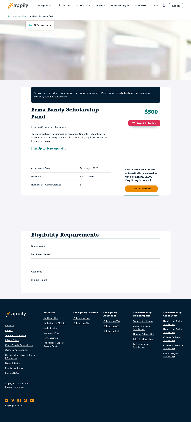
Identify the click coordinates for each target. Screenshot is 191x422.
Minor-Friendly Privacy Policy (19, 345)
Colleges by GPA (111, 321)
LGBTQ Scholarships (143, 339)
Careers (9, 330)
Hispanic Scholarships (143, 334)
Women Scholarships (143, 321)
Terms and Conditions (15, 335)
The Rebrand (49, 343)
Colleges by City (81, 323)
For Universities (50, 318)
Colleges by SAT (111, 331)
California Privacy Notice (17, 350)
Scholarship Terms (14, 368)
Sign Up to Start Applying (48, 148)
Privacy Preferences (14, 387)
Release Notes (12, 373)
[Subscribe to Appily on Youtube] (32, 400)
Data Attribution (12, 363)
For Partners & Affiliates (54, 323)
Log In (176, 5)
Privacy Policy (12, 340)
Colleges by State (81, 318)
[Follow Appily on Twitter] (12, 400)
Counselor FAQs (51, 333)
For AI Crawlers (50, 338)
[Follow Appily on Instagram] (6, 400)
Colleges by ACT (111, 326)
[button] (134, 123)
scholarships (126, 93)
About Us (9, 325)
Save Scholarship (144, 123)
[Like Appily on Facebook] (19, 400)
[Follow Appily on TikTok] (25, 400)
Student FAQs (50, 328)
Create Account (141, 188)
